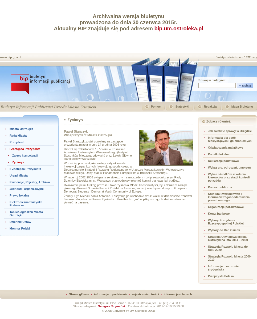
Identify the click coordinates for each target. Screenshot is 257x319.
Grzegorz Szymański (112, 306)
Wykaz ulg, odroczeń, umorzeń (229, 167)
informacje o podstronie (110, 294)
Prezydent (17, 142)
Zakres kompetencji (25, 155)
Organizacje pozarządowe (226, 206)
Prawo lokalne (19, 195)
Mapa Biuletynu (242, 106)
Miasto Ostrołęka (21, 128)
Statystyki (182, 106)
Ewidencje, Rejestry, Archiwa (30, 182)
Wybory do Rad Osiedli (224, 230)
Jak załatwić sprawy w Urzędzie (230, 131)
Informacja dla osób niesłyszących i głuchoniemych (230, 139)
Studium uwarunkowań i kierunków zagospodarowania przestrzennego (229, 197)
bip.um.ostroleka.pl (178, 28)
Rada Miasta (18, 135)
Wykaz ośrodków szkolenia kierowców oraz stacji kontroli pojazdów (229, 177)
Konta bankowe (219, 213)
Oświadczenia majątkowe (225, 147)
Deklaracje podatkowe (223, 160)
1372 (248, 57)
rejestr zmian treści (145, 294)
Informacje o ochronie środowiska (223, 268)
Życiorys (18, 162)
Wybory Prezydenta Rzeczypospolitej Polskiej (226, 222)
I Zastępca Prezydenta (25, 148)
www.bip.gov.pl (10, 57)
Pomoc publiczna (220, 187)
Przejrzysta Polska (221, 276)
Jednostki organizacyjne (27, 188)
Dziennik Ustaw (20, 221)
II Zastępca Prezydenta (25, 168)
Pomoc (156, 106)
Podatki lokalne (219, 154)
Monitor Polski (20, 228)
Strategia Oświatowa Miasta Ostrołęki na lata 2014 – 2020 (228, 238)
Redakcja (210, 106)
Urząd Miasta (19, 175)
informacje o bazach (178, 294)
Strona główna (79, 294)
